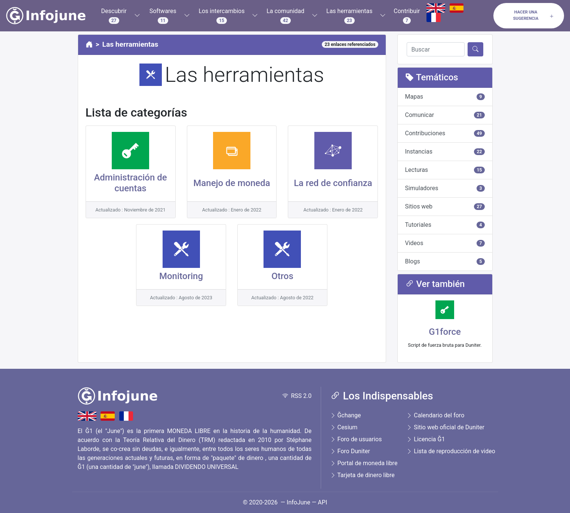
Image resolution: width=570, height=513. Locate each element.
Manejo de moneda (231, 183)
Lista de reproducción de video (450, 451)
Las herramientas (349, 15)
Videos (445, 243)
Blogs (445, 261)
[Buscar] (436, 49)
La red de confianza (333, 183)
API (322, 502)
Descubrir (114, 15)
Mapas (445, 96)
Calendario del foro (435, 415)
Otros (282, 276)
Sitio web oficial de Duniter (445, 427)
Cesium (344, 427)
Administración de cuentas (130, 183)
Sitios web (445, 206)
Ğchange (345, 415)
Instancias (445, 151)
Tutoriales (445, 224)
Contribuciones (445, 133)
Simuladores (445, 188)
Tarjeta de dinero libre (362, 475)
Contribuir (407, 15)
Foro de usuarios (356, 439)
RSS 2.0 (297, 395)
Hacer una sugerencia (534, 15)
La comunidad (285, 15)
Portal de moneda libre (364, 463)
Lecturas (445, 169)
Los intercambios (221, 15)
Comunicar (445, 114)
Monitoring (181, 276)
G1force (445, 332)
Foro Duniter (350, 451)
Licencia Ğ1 (425, 439)
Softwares (163, 15)
